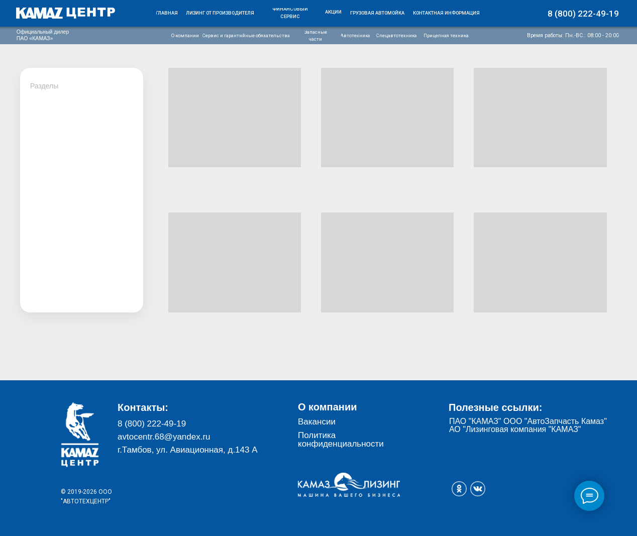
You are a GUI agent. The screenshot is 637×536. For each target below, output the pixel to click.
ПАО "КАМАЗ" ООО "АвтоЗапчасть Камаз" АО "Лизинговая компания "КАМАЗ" (528, 425)
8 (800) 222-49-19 (152, 423)
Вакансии (317, 421)
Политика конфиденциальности (341, 440)
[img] (66, 13)
